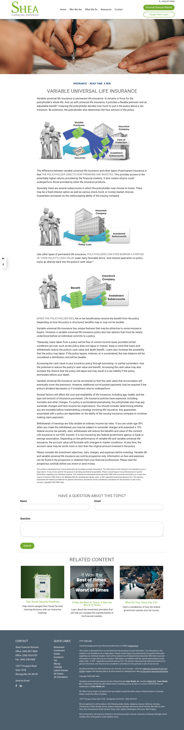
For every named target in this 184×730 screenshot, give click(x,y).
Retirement (59, 647)
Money (57, 664)
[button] (75, 9)
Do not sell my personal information (154, 671)
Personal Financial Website (159, 7)
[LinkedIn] (3, 258)
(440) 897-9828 (167, 1)
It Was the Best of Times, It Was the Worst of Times (92, 604)
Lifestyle (58, 667)
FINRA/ (150, 681)
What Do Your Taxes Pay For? (141, 602)
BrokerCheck (133, 646)
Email (97, 501)
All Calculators (61, 677)
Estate (57, 654)
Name (23, 501)
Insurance (58, 657)
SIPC (154, 681)
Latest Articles (61, 670)
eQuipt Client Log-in (159, 14)
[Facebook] (3, 265)
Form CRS (88, 641)
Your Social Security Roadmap (42, 601)
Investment (59, 650)
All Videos (59, 673)
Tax (55, 660)
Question (25, 518)
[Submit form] (27, 546)
